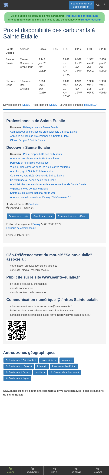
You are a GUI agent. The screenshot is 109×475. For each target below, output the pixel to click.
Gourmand (76, 470)
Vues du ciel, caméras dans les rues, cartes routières (40, 167)
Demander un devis (18, 216)
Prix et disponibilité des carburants (42, 154)
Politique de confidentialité (82, 15)
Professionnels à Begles (17, 378)
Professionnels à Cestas (18, 372)
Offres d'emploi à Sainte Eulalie (27, 140)
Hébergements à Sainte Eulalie (40, 127)
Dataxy (26, 104)
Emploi (54, 470)
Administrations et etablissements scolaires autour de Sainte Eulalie (48, 184)
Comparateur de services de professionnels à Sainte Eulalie (43, 131)
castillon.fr (40, 372)
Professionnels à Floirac (64, 366)
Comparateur (32, 470)
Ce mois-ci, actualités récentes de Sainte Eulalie (37, 175)
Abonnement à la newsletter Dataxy (40, 197)
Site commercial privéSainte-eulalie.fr (81, 5)
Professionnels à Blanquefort (64, 372)
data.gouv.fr (90, 104)
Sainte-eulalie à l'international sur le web (33, 193)
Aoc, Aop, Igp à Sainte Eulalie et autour (32, 171)
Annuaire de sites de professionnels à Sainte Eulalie (39, 136)
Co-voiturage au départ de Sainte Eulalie (33, 180)
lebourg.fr (42, 366)
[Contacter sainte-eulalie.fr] (104, 5)
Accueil (10, 470)
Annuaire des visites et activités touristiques (34, 158)
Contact (98, 470)
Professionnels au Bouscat (19, 366)
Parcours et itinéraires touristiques (29, 162)
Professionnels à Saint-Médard (21, 360)
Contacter (33, 204)
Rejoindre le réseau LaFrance (72, 216)
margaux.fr (67, 360)
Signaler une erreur (43, 216)
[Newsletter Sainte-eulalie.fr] (98, 5)
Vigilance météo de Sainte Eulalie (29, 188)
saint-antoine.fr (48, 360)
